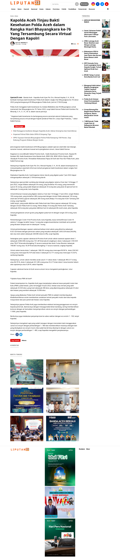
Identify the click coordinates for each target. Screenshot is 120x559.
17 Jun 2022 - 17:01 (19, 44)
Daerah (26, 9)
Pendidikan (72, 9)
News (20, 9)
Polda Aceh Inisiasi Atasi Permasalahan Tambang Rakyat (91, 101)
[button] (108, 8)
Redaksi (82, 449)
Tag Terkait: (15, 340)
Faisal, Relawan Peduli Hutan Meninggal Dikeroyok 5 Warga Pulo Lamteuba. (92, 33)
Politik (64, 9)
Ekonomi (92, 9)
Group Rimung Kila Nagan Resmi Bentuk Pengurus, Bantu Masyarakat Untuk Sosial (92, 113)
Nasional (34, 9)
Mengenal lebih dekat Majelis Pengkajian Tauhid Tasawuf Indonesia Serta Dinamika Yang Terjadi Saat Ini (92, 90)
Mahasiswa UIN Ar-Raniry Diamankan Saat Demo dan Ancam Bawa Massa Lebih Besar (92, 55)
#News (24, 340)
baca (73, 44)
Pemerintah (82, 9)
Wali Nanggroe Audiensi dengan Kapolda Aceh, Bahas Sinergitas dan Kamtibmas (44, 131)
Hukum (48, 9)
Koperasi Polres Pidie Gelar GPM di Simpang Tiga (32, 134)
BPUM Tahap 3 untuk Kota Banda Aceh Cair (92, 76)
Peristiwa (56, 9)
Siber (88, 449)
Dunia (41, 9)
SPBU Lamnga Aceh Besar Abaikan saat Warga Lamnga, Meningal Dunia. (91, 44)
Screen (84, 4)
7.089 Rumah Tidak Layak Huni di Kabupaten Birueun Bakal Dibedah (91, 124)
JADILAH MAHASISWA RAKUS (92, 21)
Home (13, 9)
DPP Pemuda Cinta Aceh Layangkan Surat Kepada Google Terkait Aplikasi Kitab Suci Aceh (93, 67)
